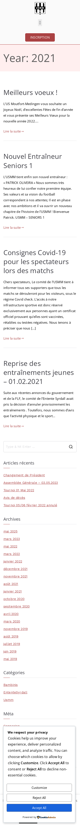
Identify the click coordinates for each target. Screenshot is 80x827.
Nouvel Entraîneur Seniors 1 (32, 160)
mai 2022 (10, 546)
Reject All (39, 797)
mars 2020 (11, 621)
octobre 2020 (14, 599)
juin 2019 (9, 651)
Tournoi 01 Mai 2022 (18, 490)
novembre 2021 (15, 576)
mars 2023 (11, 539)
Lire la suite (13, 131)
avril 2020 (11, 614)
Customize (39, 787)
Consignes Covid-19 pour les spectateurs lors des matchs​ (36, 261)
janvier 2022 (12, 561)
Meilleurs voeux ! (30, 92)
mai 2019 (10, 659)
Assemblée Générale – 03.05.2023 (30, 483)
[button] (40, 22)
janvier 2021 (12, 591)
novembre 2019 (15, 629)
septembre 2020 (16, 606)
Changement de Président (24, 475)
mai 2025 (10, 531)
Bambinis (10, 685)
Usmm (8, 700)
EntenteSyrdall (15, 692)
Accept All (39, 808)
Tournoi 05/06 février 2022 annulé (30, 505)
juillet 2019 (11, 644)
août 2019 (10, 636)
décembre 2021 (15, 569)
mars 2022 (11, 554)
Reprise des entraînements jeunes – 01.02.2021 (38, 372)
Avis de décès (14, 498)
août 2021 (10, 584)
